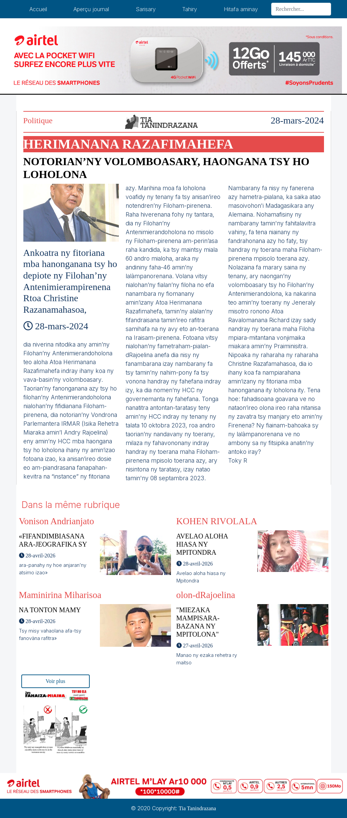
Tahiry (189, 9)
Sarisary (146, 9)
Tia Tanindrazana (197, 808)
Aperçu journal (91, 9)
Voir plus (55, 681)
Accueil (38, 9)
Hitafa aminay (241, 9)
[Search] (301, 9)
